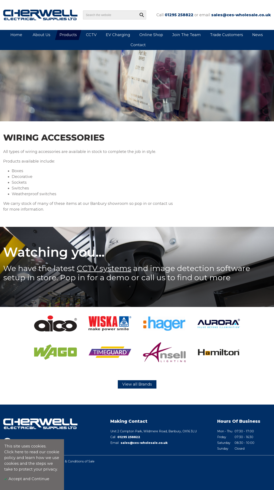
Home (16, 34)
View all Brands (137, 384)
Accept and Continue (29, 479)
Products (68, 34)
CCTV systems (104, 268)
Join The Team (186, 34)
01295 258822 (179, 15)
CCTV (91, 34)
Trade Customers (226, 34)
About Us (41, 34)
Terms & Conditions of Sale (75, 461)
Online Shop (151, 34)
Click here (13, 452)
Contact (138, 45)
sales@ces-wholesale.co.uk (241, 15)
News (257, 34)
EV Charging (118, 34)
